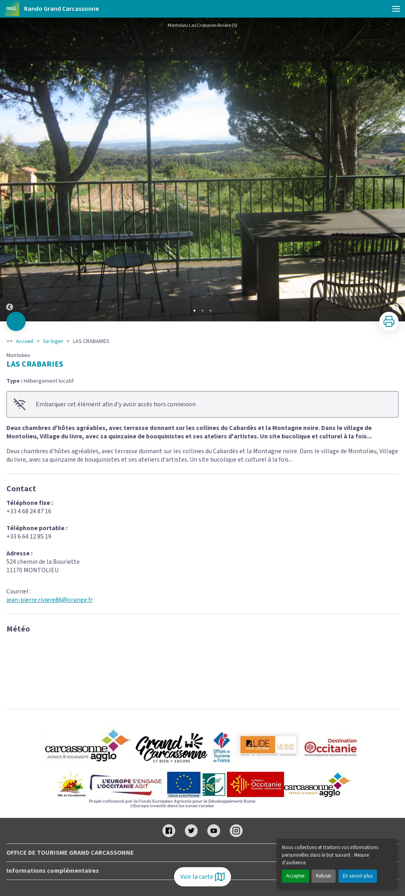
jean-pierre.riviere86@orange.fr (49, 599)
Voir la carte (202, 877)
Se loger (53, 341)
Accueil (24, 341)
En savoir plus (358, 876)
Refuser (323, 876)
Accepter (295, 876)
